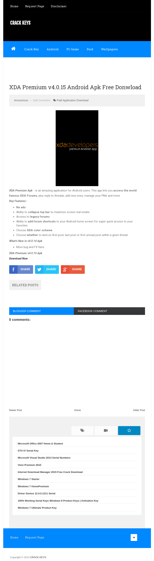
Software (16, 65)
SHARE (19, 269)
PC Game (72, 49)
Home (14, 6)
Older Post (139, 410)
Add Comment (41, 100)
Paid (90, 49)
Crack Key (31, 49)
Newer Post (15, 410)
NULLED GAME (41, 65)
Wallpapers (109, 49)
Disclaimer (59, 6)
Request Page (34, 6)
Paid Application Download (73, 100)
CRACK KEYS (20, 23)
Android (53, 49)
